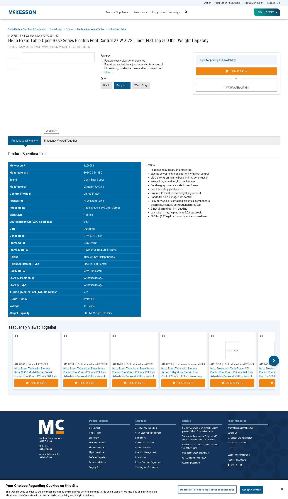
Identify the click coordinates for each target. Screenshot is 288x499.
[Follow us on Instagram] (232, 465)
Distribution (140, 438)
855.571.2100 (45, 441)
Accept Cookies (251, 489)
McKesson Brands (97, 442)
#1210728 (215, 364)
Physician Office (96, 452)
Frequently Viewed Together (60, 140)
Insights (186, 420)
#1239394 (68, 364)
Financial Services (143, 447)
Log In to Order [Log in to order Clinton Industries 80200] (134, 383)
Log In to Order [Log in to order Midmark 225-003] (36, 383)
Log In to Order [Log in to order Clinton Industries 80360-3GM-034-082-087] (232, 383)
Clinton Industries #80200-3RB (93, 364)
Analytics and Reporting (146, 428)
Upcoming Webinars (191, 462)
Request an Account (237, 460)
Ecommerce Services (144, 442)
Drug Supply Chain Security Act (195, 453)
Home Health (95, 433)
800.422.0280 (45, 449)
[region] (144, 489)
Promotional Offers (97, 462)
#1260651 (13, 35)
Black (106, 85)
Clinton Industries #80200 (139, 364)
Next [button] (274, 361)
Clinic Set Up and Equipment (148, 433)
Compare (51, 131)
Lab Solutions (141, 457)
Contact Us (273, 2)
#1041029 (166, 364)
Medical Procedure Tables (90, 29)
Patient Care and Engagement (148, 462)
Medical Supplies (117, 12)
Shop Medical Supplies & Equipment (27, 29)
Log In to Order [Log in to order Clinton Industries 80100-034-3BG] (236, 71)
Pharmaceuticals (96, 447)
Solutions (140, 12)
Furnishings (56, 29)
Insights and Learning (166, 12)
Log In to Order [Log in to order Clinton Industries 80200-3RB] (85, 383)
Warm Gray (140, 85)
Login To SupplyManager (239, 455)
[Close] (282, 489)
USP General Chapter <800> (194, 457)
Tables (69, 29)
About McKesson (253, 2)
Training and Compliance (146, 467)
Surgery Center (95, 467)
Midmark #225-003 (38, 364)
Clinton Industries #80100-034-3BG (40, 35)
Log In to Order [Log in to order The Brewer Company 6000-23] (183, 383)
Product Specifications (24, 140)
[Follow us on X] (236, 465)
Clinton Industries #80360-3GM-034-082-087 (247, 364)
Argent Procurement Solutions (222, 2)
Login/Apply (266, 12)
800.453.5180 (45, 457)
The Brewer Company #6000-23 (191, 364)
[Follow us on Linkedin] (241, 465)
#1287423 (264, 364)
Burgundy (122, 85)
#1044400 (117, 364)
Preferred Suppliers (98, 457)
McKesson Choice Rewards (240, 438)
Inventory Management (145, 452)
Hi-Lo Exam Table (117, 29)
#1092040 (19, 364)
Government (94, 428)
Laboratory (94, 438)
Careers (231, 447)
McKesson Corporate (237, 442)
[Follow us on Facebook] (228, 465)
